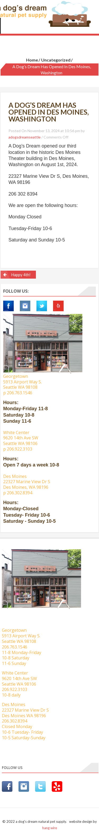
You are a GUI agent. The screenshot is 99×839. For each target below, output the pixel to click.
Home (32, 59)
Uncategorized (55, 59)
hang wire (49, 828)
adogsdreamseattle (24, 137)
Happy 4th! (21, 274)
